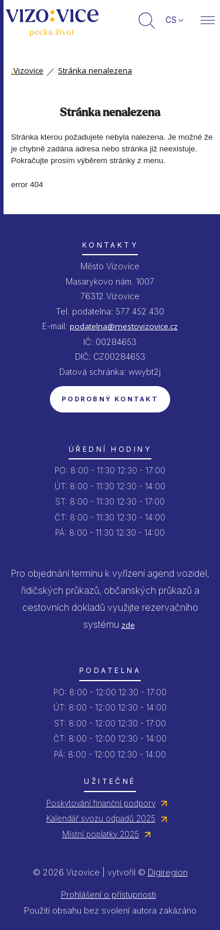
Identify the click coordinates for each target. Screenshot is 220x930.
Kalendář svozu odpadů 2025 (100, 818)
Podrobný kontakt (110, 399)
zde (128, 625)
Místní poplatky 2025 (100, 834)
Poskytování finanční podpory (100, 803)
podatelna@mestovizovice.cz (124, 326)
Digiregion (168, 872)
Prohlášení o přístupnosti (108, 894)
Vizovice (27, 70)
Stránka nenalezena (95, 70)
